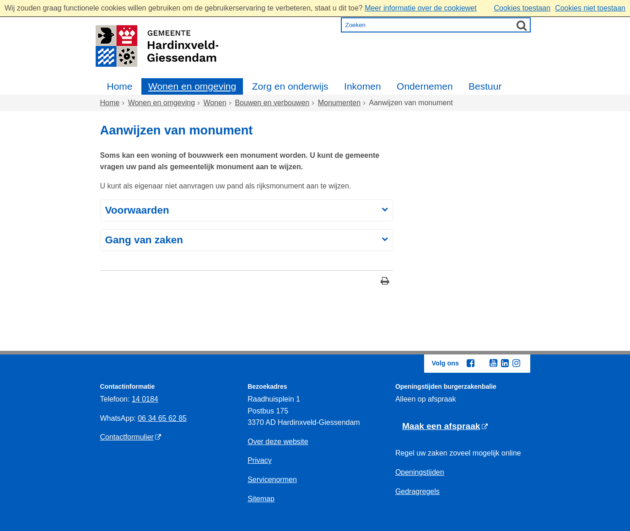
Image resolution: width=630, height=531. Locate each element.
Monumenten (339, 103)
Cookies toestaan (522, 8)
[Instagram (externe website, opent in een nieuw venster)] (517, 363)
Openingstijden (419, 472)
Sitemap (261, 499)
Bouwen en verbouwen (272, 103)
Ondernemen (425, 86)
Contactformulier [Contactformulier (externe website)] (127, 437)
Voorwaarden (137, 210)
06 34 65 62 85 (162, 418)
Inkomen (362, 86)
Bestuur (484, 86)
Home (120, 86)
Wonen (215, 103)
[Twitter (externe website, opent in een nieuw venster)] (482, 363)
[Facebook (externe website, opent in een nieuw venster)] (471, 363)
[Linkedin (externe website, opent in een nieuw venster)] (505, 363)
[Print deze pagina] (385, 282)
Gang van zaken (144, 240)
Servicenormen (272, 479)
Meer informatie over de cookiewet (421, 8)
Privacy (259, 460)
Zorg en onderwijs (290, 86)
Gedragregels (417, 491)
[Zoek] (521, 25)
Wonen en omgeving (192, 86)
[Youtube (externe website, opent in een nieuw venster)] (494, 363)
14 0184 (145, 399)
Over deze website (278, 441)
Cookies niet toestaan (590, 8)
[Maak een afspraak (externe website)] (445, 426)
